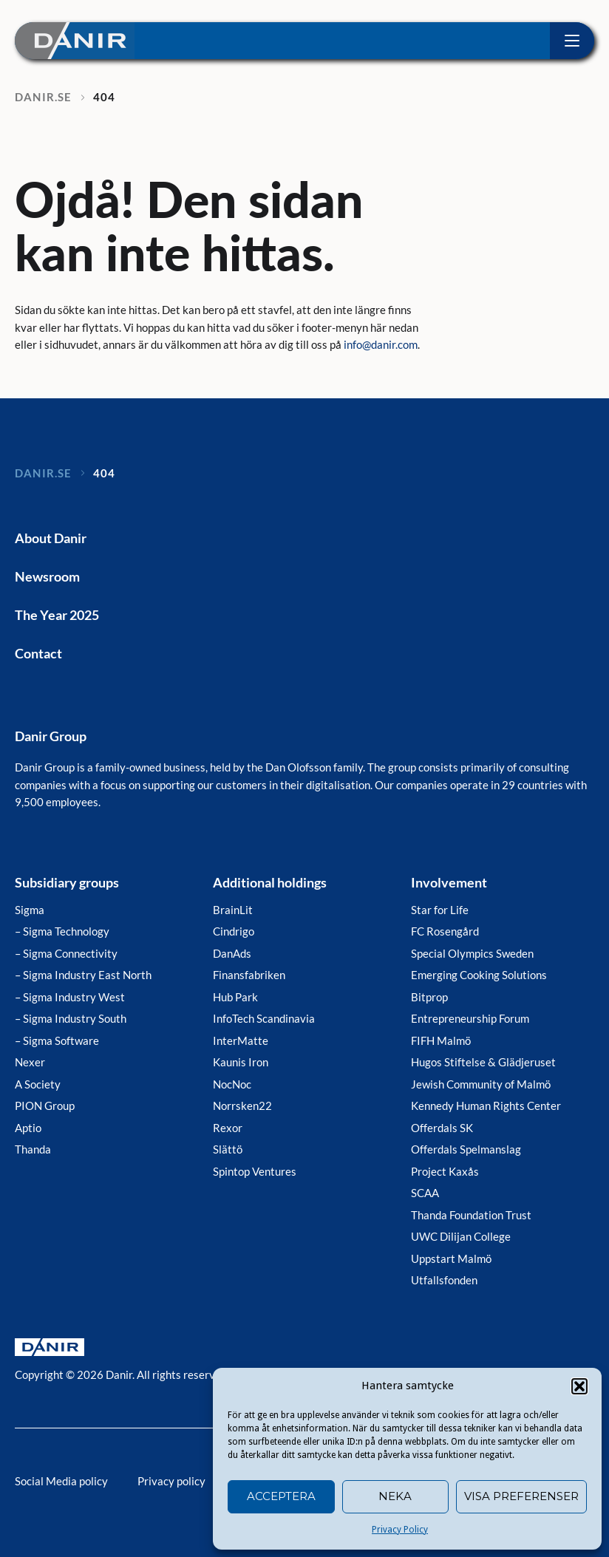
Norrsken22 (242, 1105)
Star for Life (440, 909)
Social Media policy (61, 1481)
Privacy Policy (400, 1529)
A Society (38, 1084)
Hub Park (235, 997)
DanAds (232, 953)
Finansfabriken (249, 974)
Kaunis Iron (240, 1062)
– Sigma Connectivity (66, 953)
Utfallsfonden (444, 1280)
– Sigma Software (57, 1040)
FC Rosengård (445, 931)
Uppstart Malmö (451, 1258)
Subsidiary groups (67, 882)
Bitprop (429, 997)
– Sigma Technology (62, 931)
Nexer (30, 1062)
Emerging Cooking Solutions (479, 974)
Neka (395, 1496)
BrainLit (233, 909)
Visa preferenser (521, 1496)
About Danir (50, 538)
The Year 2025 (57, 615)
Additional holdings (270, 882)
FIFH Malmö (441, 1040)
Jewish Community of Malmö (481, 1084)
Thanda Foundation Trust (471, 1215)
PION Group (45, 1105)
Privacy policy (171, 1481)
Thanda (33, 1149)
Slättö (227, 1149)
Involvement (449, 882)
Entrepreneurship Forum (470, 1018)
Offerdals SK (442, 1127)
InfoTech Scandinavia (264, 1018)
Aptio (28, 1127)
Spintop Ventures (254, 1171)
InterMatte (240, 1040)
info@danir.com (381, 344)
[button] (579, 1386)
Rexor (227, 1127)
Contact (38, 653)
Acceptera (281, 1496)
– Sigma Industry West (70, 997)
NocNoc (232, 1084)
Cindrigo (233, 931)
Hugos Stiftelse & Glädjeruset (483, 1062)
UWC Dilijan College (461, 1236)
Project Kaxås (445, 1171)
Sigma (29, 909)
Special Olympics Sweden (472, 953)
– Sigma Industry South (70, 1018)
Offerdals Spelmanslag (466, 1149)
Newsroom (47, 576)
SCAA (425, 1192)
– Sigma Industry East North (83, 974)
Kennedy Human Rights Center (486, 1105)
